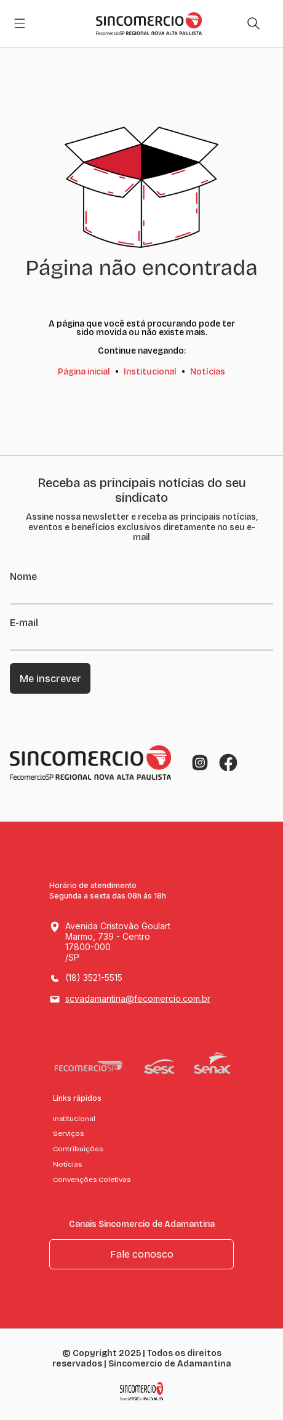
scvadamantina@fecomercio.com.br (137, 998)
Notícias (207, 372)
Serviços (68, 1133)
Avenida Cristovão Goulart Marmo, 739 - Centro (129, 942)
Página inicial (84, 372)
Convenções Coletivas (91, 1179)
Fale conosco (141, 1254)
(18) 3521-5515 (93, 977)
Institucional (150, 372)
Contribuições (78, 1148)
